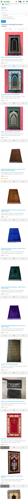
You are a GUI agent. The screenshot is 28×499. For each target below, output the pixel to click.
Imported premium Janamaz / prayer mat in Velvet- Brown (13, 210)
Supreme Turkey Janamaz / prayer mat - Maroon (12, 476)
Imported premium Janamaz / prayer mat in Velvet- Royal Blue (13, 249)
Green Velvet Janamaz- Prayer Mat (10, 132)
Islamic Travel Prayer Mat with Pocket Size (13, 401)
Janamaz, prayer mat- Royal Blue (10, 94)
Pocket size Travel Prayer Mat (9, 364)
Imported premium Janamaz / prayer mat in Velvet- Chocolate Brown (13, 169)
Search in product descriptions (8, 18)
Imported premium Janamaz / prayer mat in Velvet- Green (13, 287)
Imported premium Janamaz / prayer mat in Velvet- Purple (13, 326)
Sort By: (5, 29)
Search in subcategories (7, 17)
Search (7, 4)
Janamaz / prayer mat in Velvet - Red (11, 438)
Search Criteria (4, 10)
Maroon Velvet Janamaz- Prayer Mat (11, 57)
